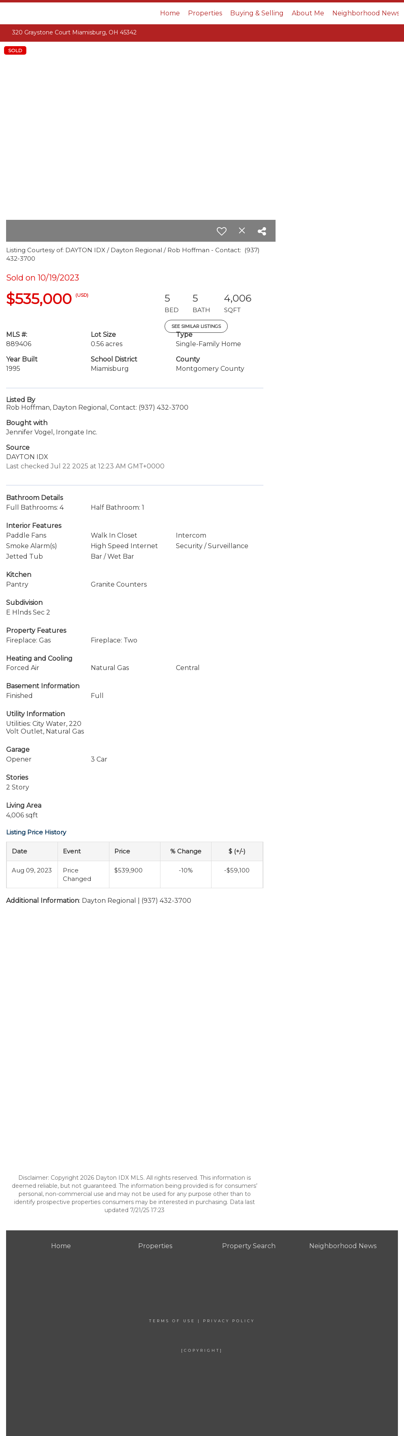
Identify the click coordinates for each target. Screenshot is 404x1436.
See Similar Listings (196, 326)
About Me (308, 13)
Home (170, 13)
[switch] (222, 231)
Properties (205, 13)
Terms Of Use (172, 1321)
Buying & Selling (257, 13)
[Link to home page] (49, 13)
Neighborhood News (366, 13)
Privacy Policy (229, 1321)
